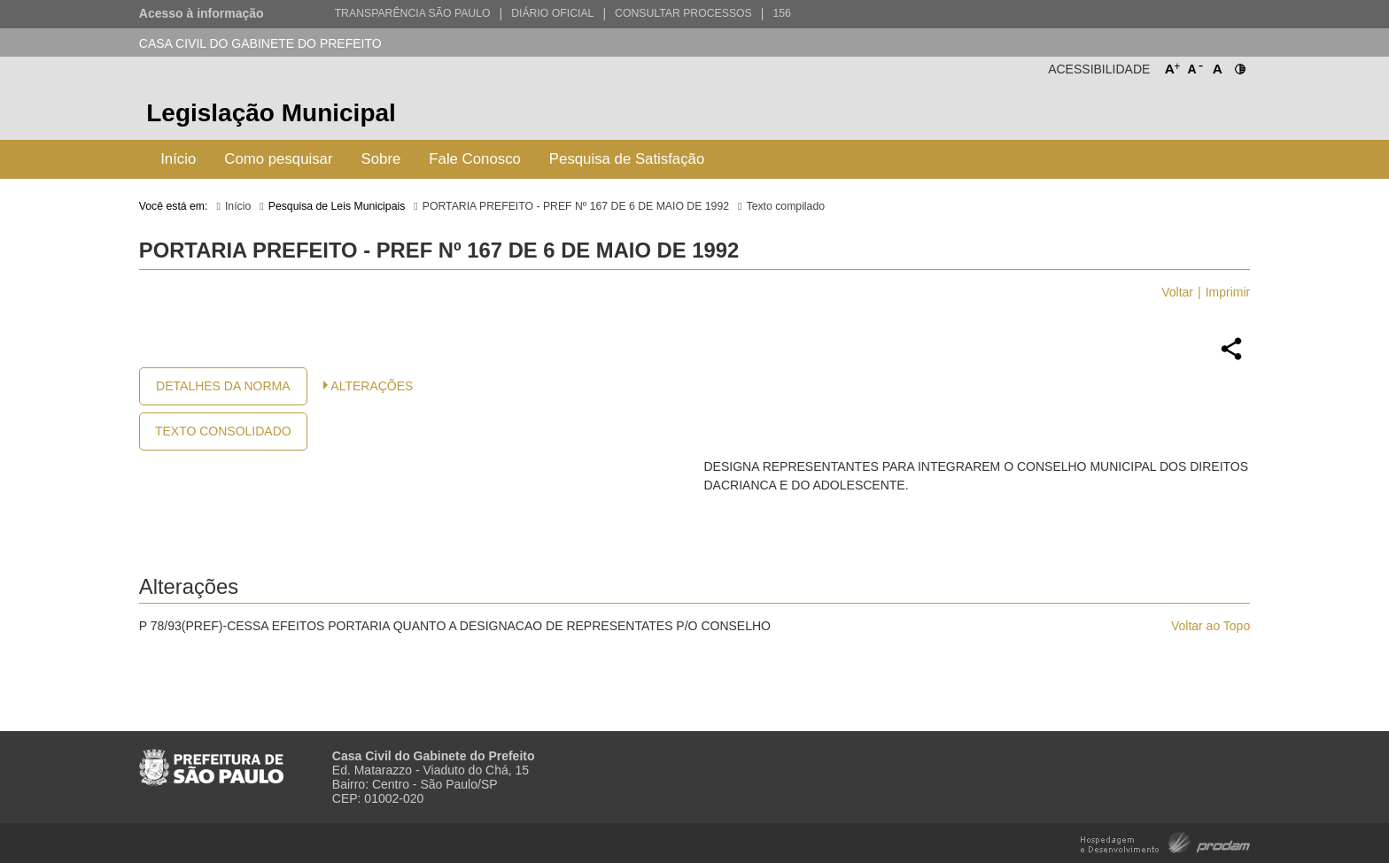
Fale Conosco (475, 158)
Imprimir (1228, 292)
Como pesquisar (278, 158)
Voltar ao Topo (1210, 626)
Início (178, 158)
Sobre (381, 158)
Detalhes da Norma (223, 386)
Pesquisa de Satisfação (626, 158)
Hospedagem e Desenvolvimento (1165, 841)
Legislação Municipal (271, 113)
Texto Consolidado (223, 431)
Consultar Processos (683, 13)
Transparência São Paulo (413, 13)
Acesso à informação (201, 13)
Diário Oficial (552, 13)
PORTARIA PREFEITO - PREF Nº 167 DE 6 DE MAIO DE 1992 (576, 206)
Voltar (1177, 292)
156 (781, 13)
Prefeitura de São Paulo (1184, 115)
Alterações (371, 386)
